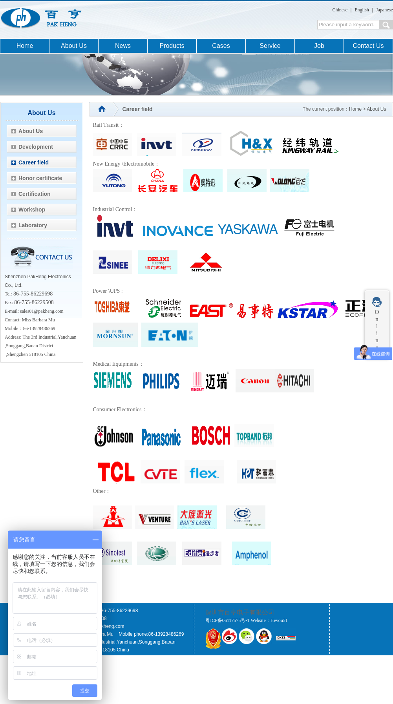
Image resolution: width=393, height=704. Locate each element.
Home (24, 45)
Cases (221, 45)
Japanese (384, 10)
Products (171, 45)
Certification (34, 194)
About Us (74, 45)
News (123, 45)
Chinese (340, 10)
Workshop (31, 209)
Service (270, 45)
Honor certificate (40, 178)
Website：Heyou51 (268, 620)
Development (35, 147)
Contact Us (368, 45)
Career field (33, 162)
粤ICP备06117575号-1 (227, 620)
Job (319, 45)
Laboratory (32, 225)
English (362, 10)
